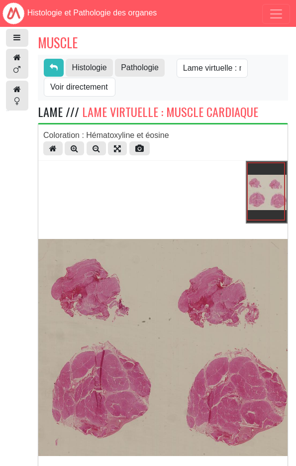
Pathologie (140, 67)
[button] (17, 38)
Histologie (89, 67)
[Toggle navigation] (276, 14)
